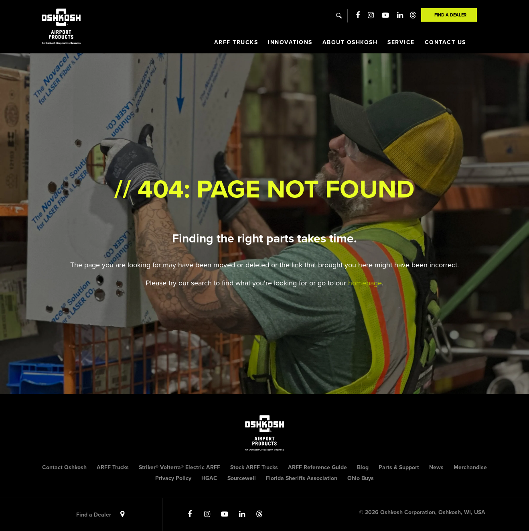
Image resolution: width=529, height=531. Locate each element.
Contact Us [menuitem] (445, 42)
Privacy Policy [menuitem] (173, 478)
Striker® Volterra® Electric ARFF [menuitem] (179, 467)
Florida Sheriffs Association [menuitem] (301, 478)
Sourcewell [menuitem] (241, 478)
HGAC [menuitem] (209, 478)
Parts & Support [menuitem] (399, 467)
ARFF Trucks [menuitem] (236, 42)
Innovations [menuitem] (290, 42)
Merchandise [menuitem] (470, 467)
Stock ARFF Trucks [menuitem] (254, 467)
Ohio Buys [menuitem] (360, 478)
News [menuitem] (436, 467)
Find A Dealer (450, 15)
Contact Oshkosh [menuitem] (64, 467)
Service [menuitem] (401, 42)
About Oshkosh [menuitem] (350, 42)
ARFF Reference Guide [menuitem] (317, 467)
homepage (365, 283)
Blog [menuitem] (363, 467)
